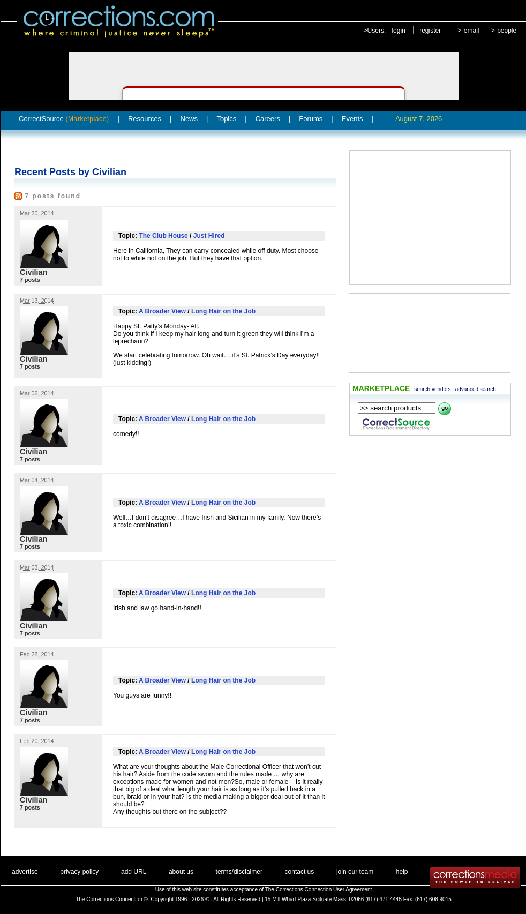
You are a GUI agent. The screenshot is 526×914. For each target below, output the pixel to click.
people (506, 30)
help (402, 871)
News (189, 119)
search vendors (432, 389)
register (430, 30)
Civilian (33, 272)
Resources (144, 119)
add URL (133, 871)
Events (352, 119)
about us (181, 871)
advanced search (475, 389)
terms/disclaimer (239, 871)
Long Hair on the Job (223, 311)
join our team (354, 871)
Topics (226, 119)
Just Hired (209, 235)
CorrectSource (64, 119)
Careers (268, 119)
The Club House (163, 235)
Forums (310, 119)
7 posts (30, 279)
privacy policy (79, 871)
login (398, 30)
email (471, 30)
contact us (299, 871)
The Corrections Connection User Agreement (318, 890)
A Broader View (162, 311)
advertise (25, 871)
